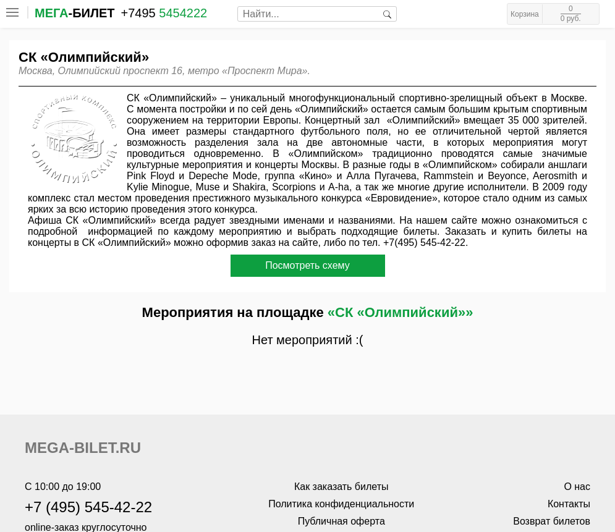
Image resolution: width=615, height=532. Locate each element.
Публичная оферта (341, 521)
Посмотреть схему (307, 265)
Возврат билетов (551, 521)
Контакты (569, 504)
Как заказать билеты (341, 486)
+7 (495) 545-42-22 (88, 507)
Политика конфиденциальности (341, 504)
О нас (577, 486)
